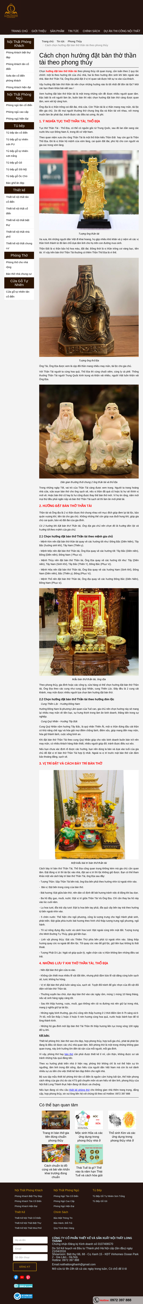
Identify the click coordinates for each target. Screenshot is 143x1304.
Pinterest (28, 1276)
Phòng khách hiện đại (18, 87)
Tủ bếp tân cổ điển (17, 132)
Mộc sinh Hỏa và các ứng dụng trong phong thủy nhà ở (89, 1136)
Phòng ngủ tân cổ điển (19, 105)
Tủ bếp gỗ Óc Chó (16, 176)
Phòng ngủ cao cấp (17, 111)
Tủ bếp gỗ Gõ (14, 162)
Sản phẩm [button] (57, 31)
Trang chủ (48, 41)
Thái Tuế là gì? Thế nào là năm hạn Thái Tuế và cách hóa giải (88, 1171)
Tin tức (61, 41)
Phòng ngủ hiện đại (17, 118)
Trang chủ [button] (19, 31)
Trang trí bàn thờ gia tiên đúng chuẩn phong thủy (55, 1136)
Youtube (22, 1276)
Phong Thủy (75, 41)
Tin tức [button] (73, 31)
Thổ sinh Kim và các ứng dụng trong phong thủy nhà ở (122, 1136)
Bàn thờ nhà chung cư (19, 273)
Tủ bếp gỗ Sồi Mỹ (16, 169)
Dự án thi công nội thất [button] (122, 31)
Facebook (16, 1276)
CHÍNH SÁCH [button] (91, 31)
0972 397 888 (120, 1300)
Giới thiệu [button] (39, 31)
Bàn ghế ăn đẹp (15, 182)
